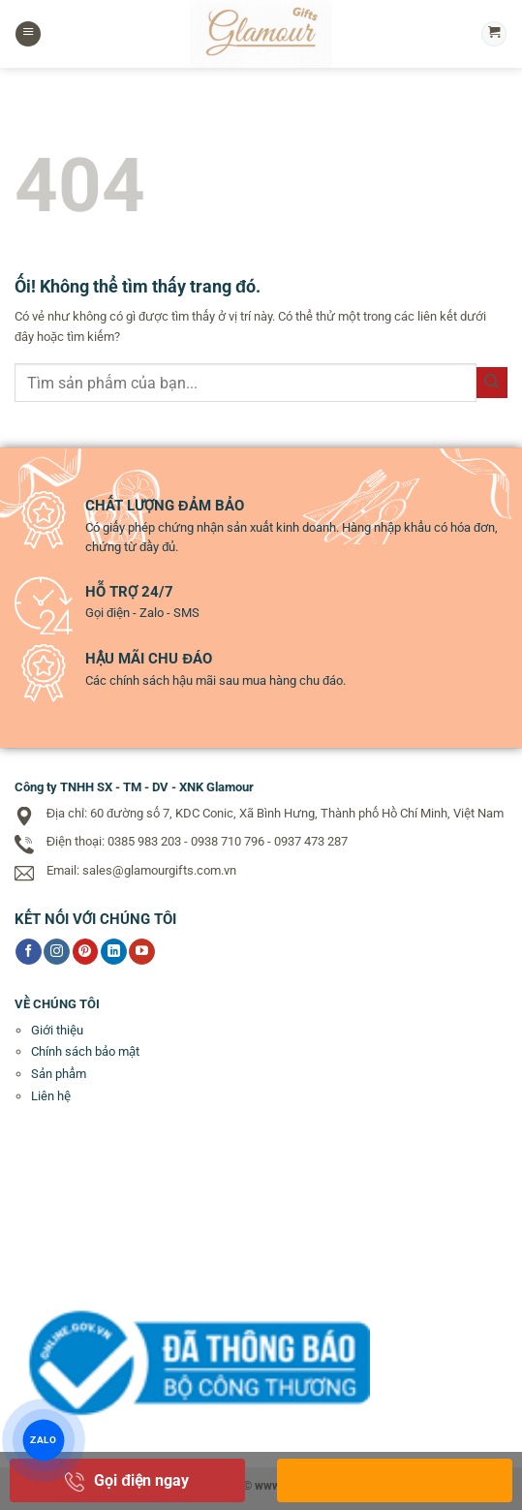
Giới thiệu (57, 1030)
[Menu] (28, 34)
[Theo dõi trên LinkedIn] (114, 952)
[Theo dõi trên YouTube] (142, 952)
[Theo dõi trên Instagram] (57, 952)
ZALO (44, 1440)
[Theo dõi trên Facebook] (28, 952)
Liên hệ (51, 1096)
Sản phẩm (58, 1073)
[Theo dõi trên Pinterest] (86, 952)
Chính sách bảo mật (85, 1051)
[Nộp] (491, 382)
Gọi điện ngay (127, 1480)
